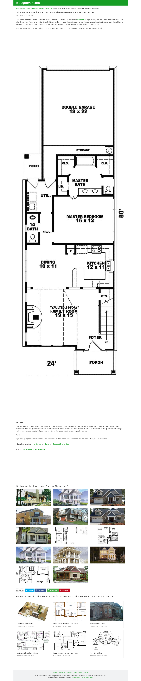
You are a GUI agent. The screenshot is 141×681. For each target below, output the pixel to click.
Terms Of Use (77, 672)
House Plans (19, 15)
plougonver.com (28, 3)
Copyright (69, 672)
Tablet (47, 444)
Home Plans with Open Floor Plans (65, 624)
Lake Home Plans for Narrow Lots (33, 450)
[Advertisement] (70, 47)
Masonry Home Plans (97, 624)
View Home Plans (96, 653)
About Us (85, 672)
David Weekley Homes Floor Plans (65, 653)
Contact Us (62, 672)
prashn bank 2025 (87, 677)
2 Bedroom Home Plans (25, 624)
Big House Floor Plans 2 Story (27, 653)
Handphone (37, 444)
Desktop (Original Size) (61, 444)
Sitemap (55, 672)
